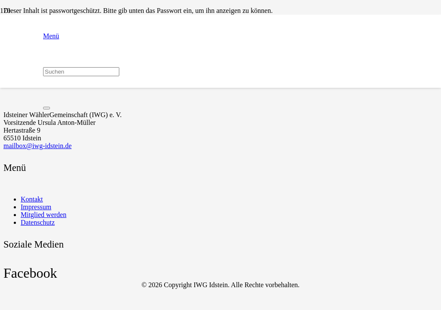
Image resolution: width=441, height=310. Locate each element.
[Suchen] (81, 71)
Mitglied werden (43, 214)
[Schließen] (46, 108)
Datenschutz (38, 222)
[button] (81, 36)
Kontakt (32, 199)
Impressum (36, 207)
